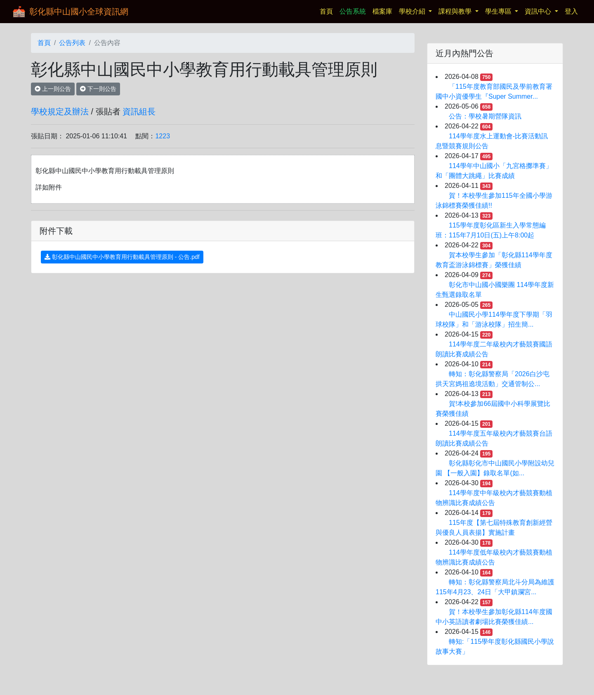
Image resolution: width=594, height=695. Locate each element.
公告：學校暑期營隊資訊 (485, 116)
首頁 (328, 10)
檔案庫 (382, 11)
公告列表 (72, 42)
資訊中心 (539, 11)
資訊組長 (139, 111)
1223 (162, 136)
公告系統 (352, 11)
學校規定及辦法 (60, 111)
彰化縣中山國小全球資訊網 (78, 11)
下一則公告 (98, 88)
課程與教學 (455, 11)
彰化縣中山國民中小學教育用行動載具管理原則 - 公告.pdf (122, 257)
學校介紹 (413, 11)
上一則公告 (53, 88)
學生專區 (499, 11)
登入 (571, 11)
